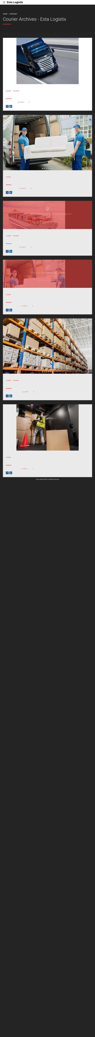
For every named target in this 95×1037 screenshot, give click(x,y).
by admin (21, 102)
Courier (8, 91)
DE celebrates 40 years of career (27, 95)
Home (5, 14)
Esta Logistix (15, 2)
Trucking (16, 91)
